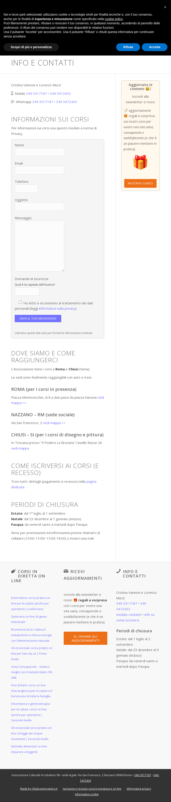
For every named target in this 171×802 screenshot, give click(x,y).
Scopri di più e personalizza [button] (31, 47)
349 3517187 (36, 93)
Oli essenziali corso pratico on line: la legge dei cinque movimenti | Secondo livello (31, 733)
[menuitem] (39, 789)
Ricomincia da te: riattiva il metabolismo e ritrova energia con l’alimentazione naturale (31, 635)
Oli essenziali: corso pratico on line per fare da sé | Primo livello (31, 653)
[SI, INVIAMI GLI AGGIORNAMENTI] (85, 638)
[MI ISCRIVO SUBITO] (140, 183)
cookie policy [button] (113, 19)
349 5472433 (60, 93)
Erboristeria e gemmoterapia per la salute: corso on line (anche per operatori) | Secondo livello (30, 712)
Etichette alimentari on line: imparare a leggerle (29, 749)
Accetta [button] (154, 47)
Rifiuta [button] (128, 47)
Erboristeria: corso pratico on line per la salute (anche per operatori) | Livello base (30, 603)
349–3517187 (142, 775)
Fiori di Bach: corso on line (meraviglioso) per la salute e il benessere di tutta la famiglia (31, 690)
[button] (165, 7)
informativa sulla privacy (57, 308)
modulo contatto (129, 614)
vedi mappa (20, 448)
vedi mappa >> (54, 423)
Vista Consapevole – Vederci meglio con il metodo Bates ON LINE (31, 672)
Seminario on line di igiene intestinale (29, 619)
